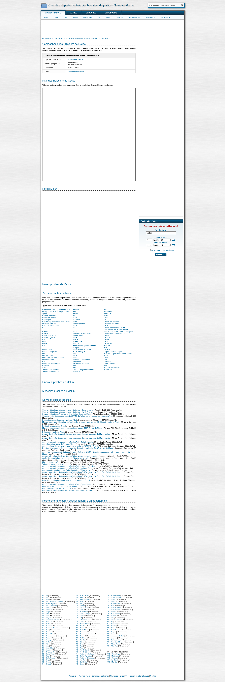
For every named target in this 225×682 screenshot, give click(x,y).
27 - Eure (45, 646)
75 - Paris (110, 606)
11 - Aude (45, 616)
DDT (44, 342)
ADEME (76, 309)
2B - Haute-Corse (48, 654)
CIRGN (45, 332)
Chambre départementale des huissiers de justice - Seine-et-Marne (68, 410)
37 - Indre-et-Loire (82, 600)
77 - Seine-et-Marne (114, 610)
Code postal (111, 13)
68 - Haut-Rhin (81, 662)
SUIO (75, 368)
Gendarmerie (150, 17)
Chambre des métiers (112, 324)
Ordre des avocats (49, 360)
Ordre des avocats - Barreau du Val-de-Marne (59, 486)
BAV (74, 315)
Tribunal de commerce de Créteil (54, 464)
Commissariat (165, 17)
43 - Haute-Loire (82, 612)
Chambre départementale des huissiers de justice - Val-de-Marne (67, 412)
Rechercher (161, 255)
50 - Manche (80, 626)
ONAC (106, 358)
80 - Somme (111, 616)
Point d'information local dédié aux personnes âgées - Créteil (66, 480)
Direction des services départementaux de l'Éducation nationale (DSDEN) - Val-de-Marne (77, 448)
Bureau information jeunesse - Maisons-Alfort (59, 420)
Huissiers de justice (75, 59)
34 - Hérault (46, 664)
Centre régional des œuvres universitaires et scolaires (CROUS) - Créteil (70, 446)
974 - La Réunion (113, 660)
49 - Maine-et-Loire (83, 624)
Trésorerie (108, 370)
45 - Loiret (80, 616)
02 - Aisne (45, 598)
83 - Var (110, 622)
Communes (91, 13)
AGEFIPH (108, 311)
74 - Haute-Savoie (113, 604)
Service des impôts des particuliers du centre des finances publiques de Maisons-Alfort (76, 434)
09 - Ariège (46, 612)
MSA (106, 356)
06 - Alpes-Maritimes (49, 606)
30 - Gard (45, 656)
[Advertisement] (112, 28)
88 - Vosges (111, 632)
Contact (153, 676)
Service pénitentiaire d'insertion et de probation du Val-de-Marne (66, 414)
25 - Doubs (46, 642)
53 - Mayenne (81, 632)
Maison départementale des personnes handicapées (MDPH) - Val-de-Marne (72, 428)
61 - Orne (79, 648)
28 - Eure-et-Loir (48, 648)
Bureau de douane (49, 317)
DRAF (44, 344)
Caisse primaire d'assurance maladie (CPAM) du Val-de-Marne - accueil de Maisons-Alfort (76, 416)
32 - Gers (45, 660)
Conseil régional (48, 338)
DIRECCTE (77, 342)
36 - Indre (79, 598)
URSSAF (76, 372)
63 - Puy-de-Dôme (82, 652)
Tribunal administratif (112, 368)
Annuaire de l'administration (79, 676)
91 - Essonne (112, 638)
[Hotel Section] (89, 236)
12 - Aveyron (46, 618)
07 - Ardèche (46, 608)
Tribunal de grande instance (83, 370)
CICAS (75, 326)
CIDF (106, 326)
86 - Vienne (111, 628)
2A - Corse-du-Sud (48, 652)
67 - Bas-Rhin (81, 660)
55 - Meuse (80, 636)
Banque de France (49, 315)
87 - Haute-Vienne (113, 630)
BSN (106, 315)
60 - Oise (79, 646)
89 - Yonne (111, 634)
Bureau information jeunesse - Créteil (56, 488)
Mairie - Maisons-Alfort (51, 462)
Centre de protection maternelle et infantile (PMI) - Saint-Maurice (67, 484)
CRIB (75, 338)
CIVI (74, 332)
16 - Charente (47, 626)
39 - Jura (79, 604)
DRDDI (76, 344)
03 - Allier (45, 600)
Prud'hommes (109, 364)
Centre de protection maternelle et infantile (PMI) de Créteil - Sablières (69, 466)
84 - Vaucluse (112, 624)
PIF (105, 360)
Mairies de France (117, 676)
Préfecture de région (81, 364)
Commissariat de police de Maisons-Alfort (58, 444)
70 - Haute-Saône (113, 596)
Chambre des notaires (50, 326)
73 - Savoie (111, 602)
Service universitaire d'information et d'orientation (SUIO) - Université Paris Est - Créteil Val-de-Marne (82, 472)
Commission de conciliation (114, 334)
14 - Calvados (47, 622)
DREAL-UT (108, 344)
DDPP (106, 340)
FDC (106, 348)
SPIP (44, 368)
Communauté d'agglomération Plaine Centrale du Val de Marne (66, 470)
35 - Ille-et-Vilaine (82, 596)
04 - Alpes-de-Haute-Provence (53, 602)
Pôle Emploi (77, 362)
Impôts (75, 17)
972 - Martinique (113, 656)
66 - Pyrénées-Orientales (85, 658)
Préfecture (119, 17)
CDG (75, 322)
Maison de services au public (53, 358)
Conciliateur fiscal (49, 336)
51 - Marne (80, 628)
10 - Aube (45, 614)
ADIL (106, 309)
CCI (105, 320)
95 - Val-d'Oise (112, 646)
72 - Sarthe (111, 600)
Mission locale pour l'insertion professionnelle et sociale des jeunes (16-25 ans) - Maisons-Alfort (80, 422)
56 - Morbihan (81, 638)
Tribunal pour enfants (50, 370)
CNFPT (45, 334)
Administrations (53, 13)
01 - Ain (45, 596)
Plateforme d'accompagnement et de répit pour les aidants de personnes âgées (56, 311)
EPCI (108, 17)
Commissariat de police (82, 334)
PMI (99, 17)
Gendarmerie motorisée (82, 350)
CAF (65, 17)
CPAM (56, 17)
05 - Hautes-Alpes (48, 604)
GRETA (107, 350)
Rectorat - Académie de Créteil (54, 426)
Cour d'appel (78, 336)
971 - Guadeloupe (113, 654)
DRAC (106, 342)
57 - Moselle (80, 640)
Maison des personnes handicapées (118, 354)
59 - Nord (79, 644)
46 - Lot (79, 618)
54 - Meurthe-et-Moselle (84, 634)
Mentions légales (142, 676)
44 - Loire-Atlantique (83, 614)
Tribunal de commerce (50, 372)
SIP (105, 366)
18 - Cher (45, 630)
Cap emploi (46, 320)
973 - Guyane (112, 658)
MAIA (44, 354)
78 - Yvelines (112, 612)
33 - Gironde (46, 662)
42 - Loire (79, 610)
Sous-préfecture (134, 17)
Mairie (46, 17)
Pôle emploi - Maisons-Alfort (53, 432)
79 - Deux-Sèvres (113, 614)
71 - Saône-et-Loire (114, 598)
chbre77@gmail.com (76, 71)
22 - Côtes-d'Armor (49, 636)
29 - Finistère (47, 650)
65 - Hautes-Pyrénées (84, 656)
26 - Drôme (46, 644)
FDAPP (107, 346)
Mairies (73, 13)
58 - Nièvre (80, 642)
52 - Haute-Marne (82, 630)
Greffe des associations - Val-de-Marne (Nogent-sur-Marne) (65, 458)
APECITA (107, 313)
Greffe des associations (51, 364)
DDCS (75, 340)
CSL (44, 340)
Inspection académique (113, 352)
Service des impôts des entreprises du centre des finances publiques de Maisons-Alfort (76, 438)
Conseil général (79, 324)
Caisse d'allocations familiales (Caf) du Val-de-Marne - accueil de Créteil (69, 456)
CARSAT (76, 320)
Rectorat (45, 366)
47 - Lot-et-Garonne (83, 620)
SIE (74, 366)
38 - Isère (79, 602)
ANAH (75, 313)
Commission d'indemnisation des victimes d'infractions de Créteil (68, 490)
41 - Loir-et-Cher (82, 608)
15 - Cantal (46, 624)
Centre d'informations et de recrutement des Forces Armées (116, 329)
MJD (75, 356)
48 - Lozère (80, 622)
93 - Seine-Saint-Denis (115, 642)
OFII (74, 358)
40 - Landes (80, 606)
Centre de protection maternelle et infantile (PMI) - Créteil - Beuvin (67, 442)
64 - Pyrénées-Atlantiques (85, 654)
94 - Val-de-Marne (113, 644)
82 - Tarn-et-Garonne (114, 620)
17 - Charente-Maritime (50, 628)
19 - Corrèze (46, 632)
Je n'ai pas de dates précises (162, 250)
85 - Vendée (111, 626)
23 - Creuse (46, 638)
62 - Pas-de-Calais (82, 650)
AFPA (75, 311)
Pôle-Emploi (87, 17)
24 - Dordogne (47, 640)
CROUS (107, 338)
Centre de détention (111, 322)
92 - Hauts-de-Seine (114, 640)
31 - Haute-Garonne (49, 658)
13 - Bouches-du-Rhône (50, 620)
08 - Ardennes (47, 610)
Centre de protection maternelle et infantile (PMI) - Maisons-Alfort (67, 468)
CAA (75, 317)
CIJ (43, 328)
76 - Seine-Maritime (114, 608)
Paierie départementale (82, 360)
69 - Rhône (80, 664)
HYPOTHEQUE (79, 352)
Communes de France (100, 676)
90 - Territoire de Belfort (115, 636)
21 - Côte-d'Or (47, 634)
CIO (74, 328)
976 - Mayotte (112, 662)
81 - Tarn (110, 618)
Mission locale (47, 356)
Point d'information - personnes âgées (118, 332)
